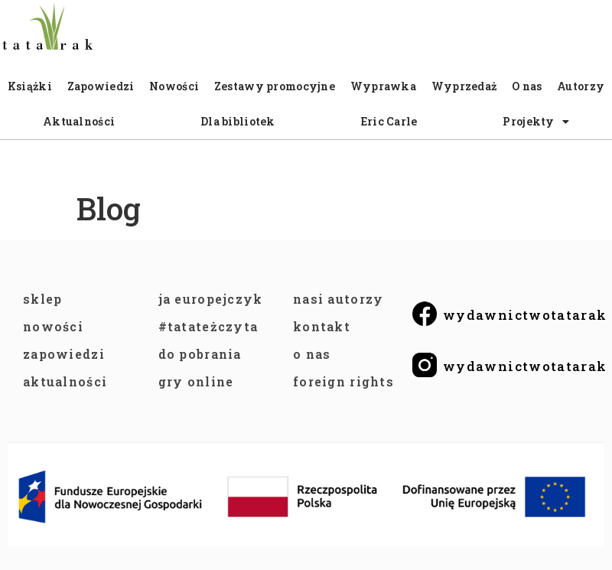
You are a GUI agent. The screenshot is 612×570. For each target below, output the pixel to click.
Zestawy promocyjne (274, 86)
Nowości (174, 86)
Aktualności (79, 121)
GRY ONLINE (196, 381)
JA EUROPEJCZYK (210, 299)
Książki (30, 86)
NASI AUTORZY (338, 299)
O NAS (311, 354)
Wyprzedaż (464, 86)
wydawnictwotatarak (525, 315)
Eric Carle (389, 121)
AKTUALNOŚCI (65, 381)
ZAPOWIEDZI (64, 354)
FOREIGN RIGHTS (343, 381)
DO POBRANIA (200, 354)
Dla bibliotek (237, 121)
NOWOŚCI (53, 326)
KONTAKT (321, 326)
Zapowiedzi (101, 86)
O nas (527, 86)
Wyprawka (383, 86)
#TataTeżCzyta (208, 326)
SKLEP (42, 299)
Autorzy (580, 86)
